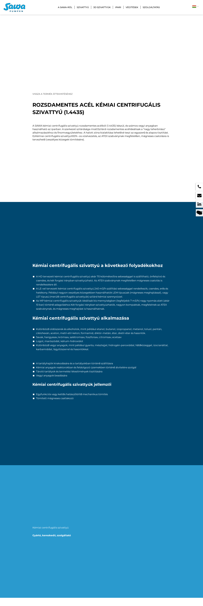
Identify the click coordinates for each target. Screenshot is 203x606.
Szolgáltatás (151, 7)
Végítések (132, 7)
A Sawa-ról (65, 7)
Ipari (118, 7)
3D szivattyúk (102, 7)
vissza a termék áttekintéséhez (52, 94)
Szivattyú (83, 7)
